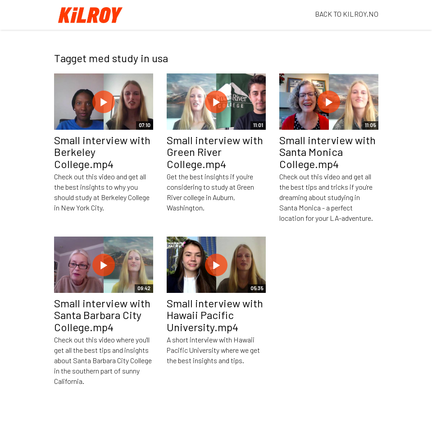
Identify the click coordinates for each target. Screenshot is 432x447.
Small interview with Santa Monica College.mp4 (327, 151)
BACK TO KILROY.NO (346, 13)
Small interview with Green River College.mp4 (215, 151)
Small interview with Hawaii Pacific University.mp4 (215, 314)
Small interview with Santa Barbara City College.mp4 (102, 314)
